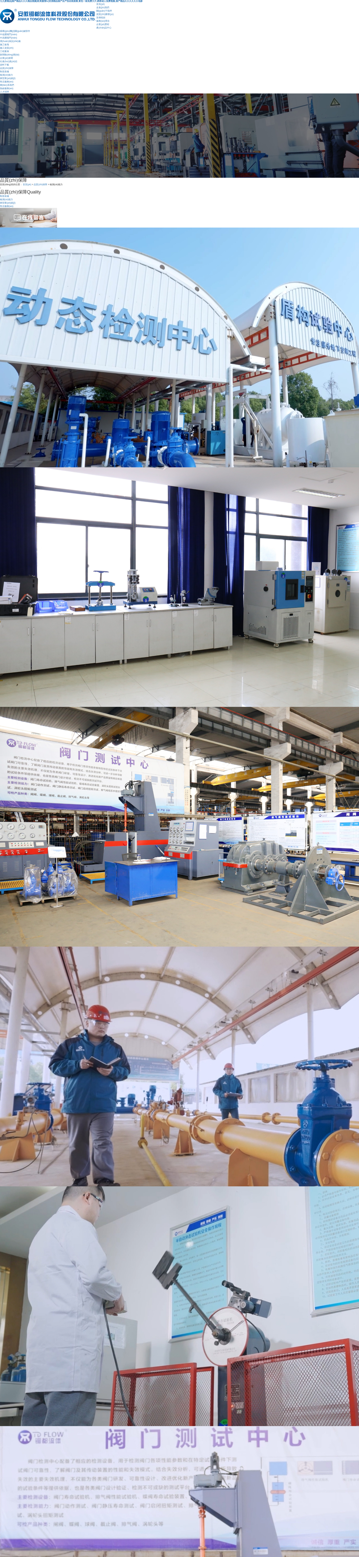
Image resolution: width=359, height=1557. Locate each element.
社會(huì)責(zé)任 (8, 61)
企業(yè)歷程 (102, 24)
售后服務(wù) (6, 81)
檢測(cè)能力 (6, 75)
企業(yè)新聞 (6, 58)
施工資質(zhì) (6, 48)
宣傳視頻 (100, 17)
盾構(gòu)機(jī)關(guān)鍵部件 (15, 31)
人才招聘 (4, 91)
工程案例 (4, 51)
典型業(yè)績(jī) (8, 78)
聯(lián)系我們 (7, 85)
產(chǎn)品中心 (103, 27)
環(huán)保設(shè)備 (10, 41)
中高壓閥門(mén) (8, 38)
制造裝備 (4, 71)
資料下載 (4, 64)
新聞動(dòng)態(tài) (9, 54)
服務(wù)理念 (103, 21)
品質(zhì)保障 (6, 68)
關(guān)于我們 (104, 11)
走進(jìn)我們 (102, 7)
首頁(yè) (100, 4)
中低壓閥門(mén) (8, 34)
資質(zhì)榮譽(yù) (105, 14)
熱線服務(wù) (6, 88)
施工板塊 (4, 44)
